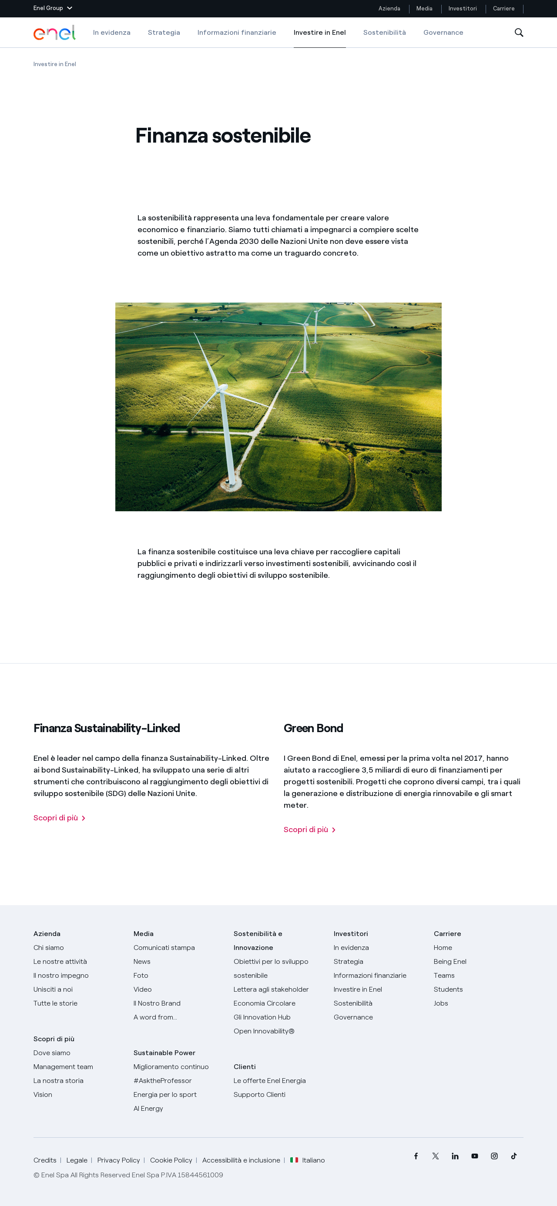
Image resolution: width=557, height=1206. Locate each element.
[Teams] (478, 976)
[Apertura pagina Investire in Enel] (55, 64)
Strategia (164, 32)
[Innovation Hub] (278, 1017)
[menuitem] (416, 1156)
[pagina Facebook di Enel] (416, 1156)
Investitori (463, 8)
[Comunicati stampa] (178, 948)
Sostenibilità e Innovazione (258, 940)
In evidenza (112, 32)
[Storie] (78, 1003)
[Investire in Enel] (378, 989)
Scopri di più (54, 1039)
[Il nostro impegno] (78, 976)
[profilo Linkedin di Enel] (455, 1156)
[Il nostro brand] (178, 1003)
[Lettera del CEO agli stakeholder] (278, 989)
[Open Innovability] (278, 1031)
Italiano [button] (307, 1160)
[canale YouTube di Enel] (474, 1156)
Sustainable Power (164, 1053)
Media (424, 8)
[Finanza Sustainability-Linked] (60, 818)
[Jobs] (478, 1003)
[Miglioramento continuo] (178, 1067)
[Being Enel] (478, 962)
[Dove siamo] (78, 1053)
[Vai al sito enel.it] (278, 1081)
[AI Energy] (178, 1109)
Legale (77, 1160)
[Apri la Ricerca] (519, 33)
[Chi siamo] (78, 948)
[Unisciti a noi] (78, 989)
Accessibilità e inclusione (241, 1160)
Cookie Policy (171, 1160)
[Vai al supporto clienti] (278, 1095)
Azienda (389, 8)
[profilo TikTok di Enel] (513, 1156)
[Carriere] (478, 948)
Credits (45, 1160)
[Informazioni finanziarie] (378, 976)
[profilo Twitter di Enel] (435, 1156)
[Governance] (378, 1017)
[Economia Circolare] (278, 1003)
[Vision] (78, 1095)
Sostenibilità (384, 32)
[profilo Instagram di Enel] (494, 1156)
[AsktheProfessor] (178, 1081)
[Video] (178, 989)
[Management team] (78, 1067)
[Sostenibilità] (378, 1003)
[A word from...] (178, 1017)
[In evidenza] (378, 948)
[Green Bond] (310, 830)
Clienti (245, 1067)
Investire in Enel (320, 38)
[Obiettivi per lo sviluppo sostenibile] (278, 969)
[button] (53, 8)
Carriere (504, 8)
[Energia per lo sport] (178, 1095)
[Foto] (178, 976)
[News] (178, 962)
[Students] (478, 989)
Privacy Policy (118, 1160)
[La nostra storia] (78, 1081)
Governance (443, 32)
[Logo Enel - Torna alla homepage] (55, 32)
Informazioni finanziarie (237, 32)
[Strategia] (378, 962)
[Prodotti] (78, 962)
